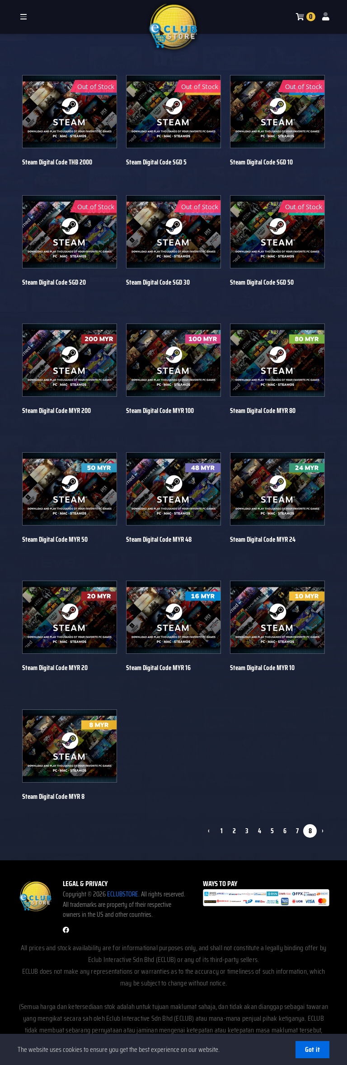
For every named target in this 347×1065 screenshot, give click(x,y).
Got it (312, 1049)
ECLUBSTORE (122, 893)
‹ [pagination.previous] (209, 830)
